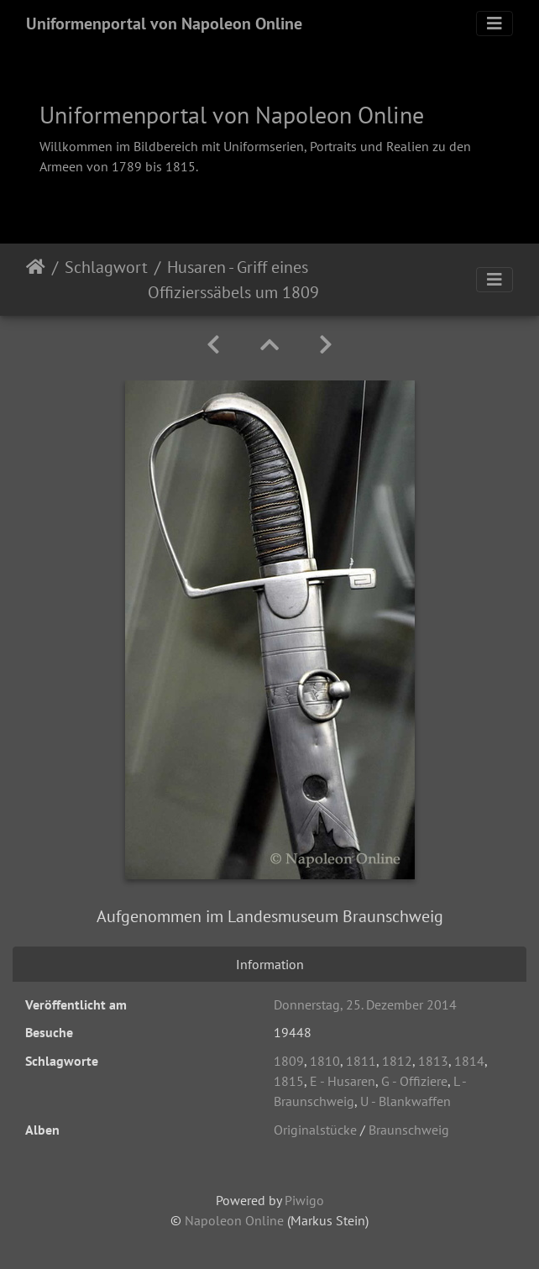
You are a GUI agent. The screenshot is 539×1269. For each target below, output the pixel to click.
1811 (361, 1060)
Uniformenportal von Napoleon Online (164, 23)
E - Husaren (342, 1080)
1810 (325, 1060)
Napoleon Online (234, 1220)
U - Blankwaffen (405, 1101)
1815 (289, 1080)
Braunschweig (409, 1129)
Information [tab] (270, 964)
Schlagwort (106, 267)
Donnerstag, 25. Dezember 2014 (365, 1004)
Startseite (35, 279)
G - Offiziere (414, 1080)
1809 (289, 1060)
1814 (469, 1060)
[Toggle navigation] (494, 23)
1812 (397, 1060)
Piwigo (304, 1200)
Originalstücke (315, 1129)
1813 (433, 1060)
